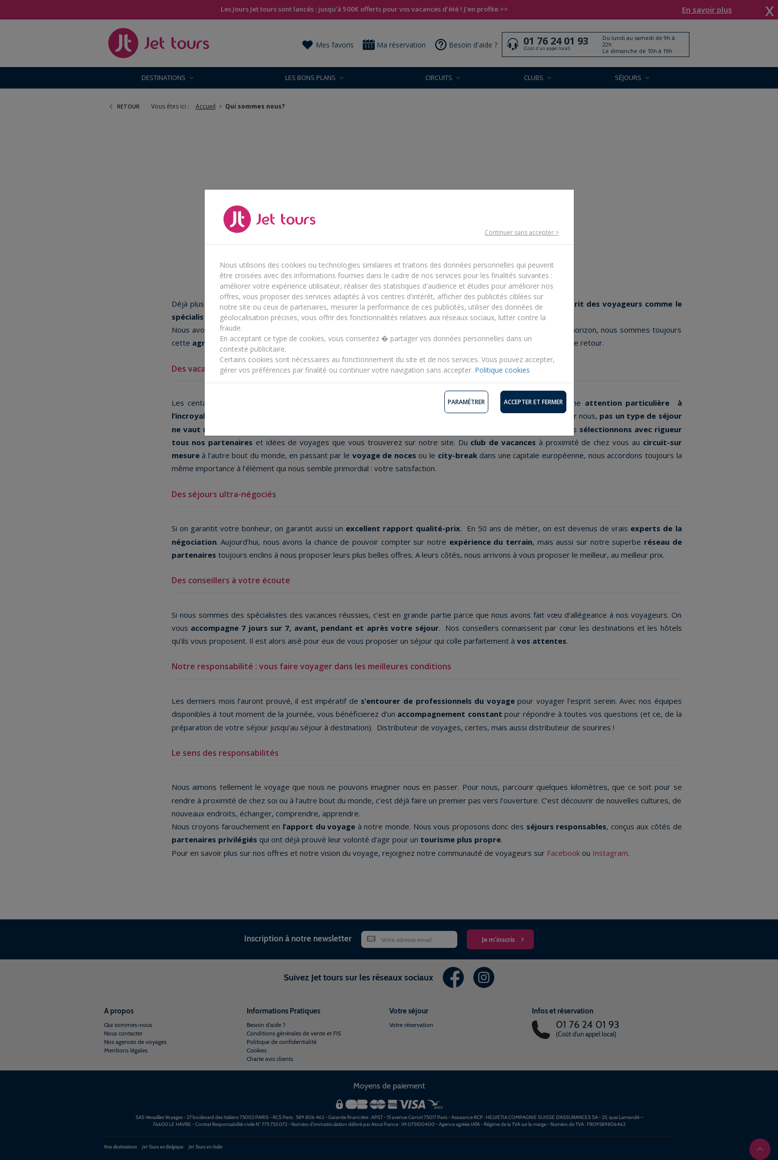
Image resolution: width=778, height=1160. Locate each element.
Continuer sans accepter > (522, 232)
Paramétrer (466, 402)
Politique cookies (502, 370)
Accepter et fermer (533, 402)
